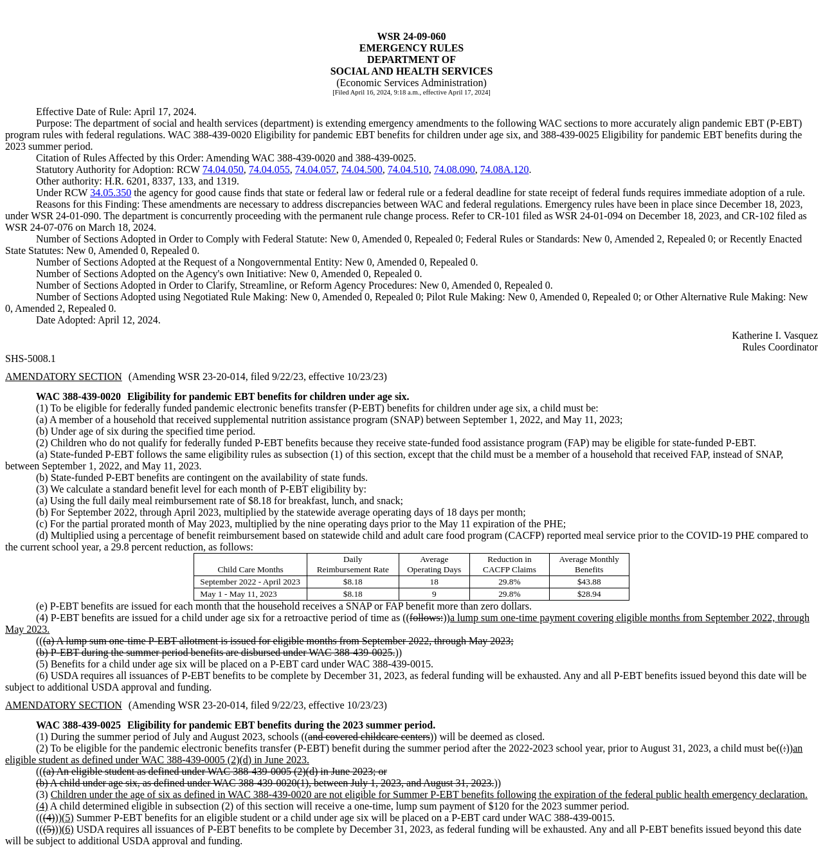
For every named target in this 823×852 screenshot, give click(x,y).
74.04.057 (315, 169)
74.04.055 (269, 169)
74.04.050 (223, 169)
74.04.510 (408, 169)
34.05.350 (110, 192)
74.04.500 (362, 169)
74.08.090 (454, 169)
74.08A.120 (504, 169)
